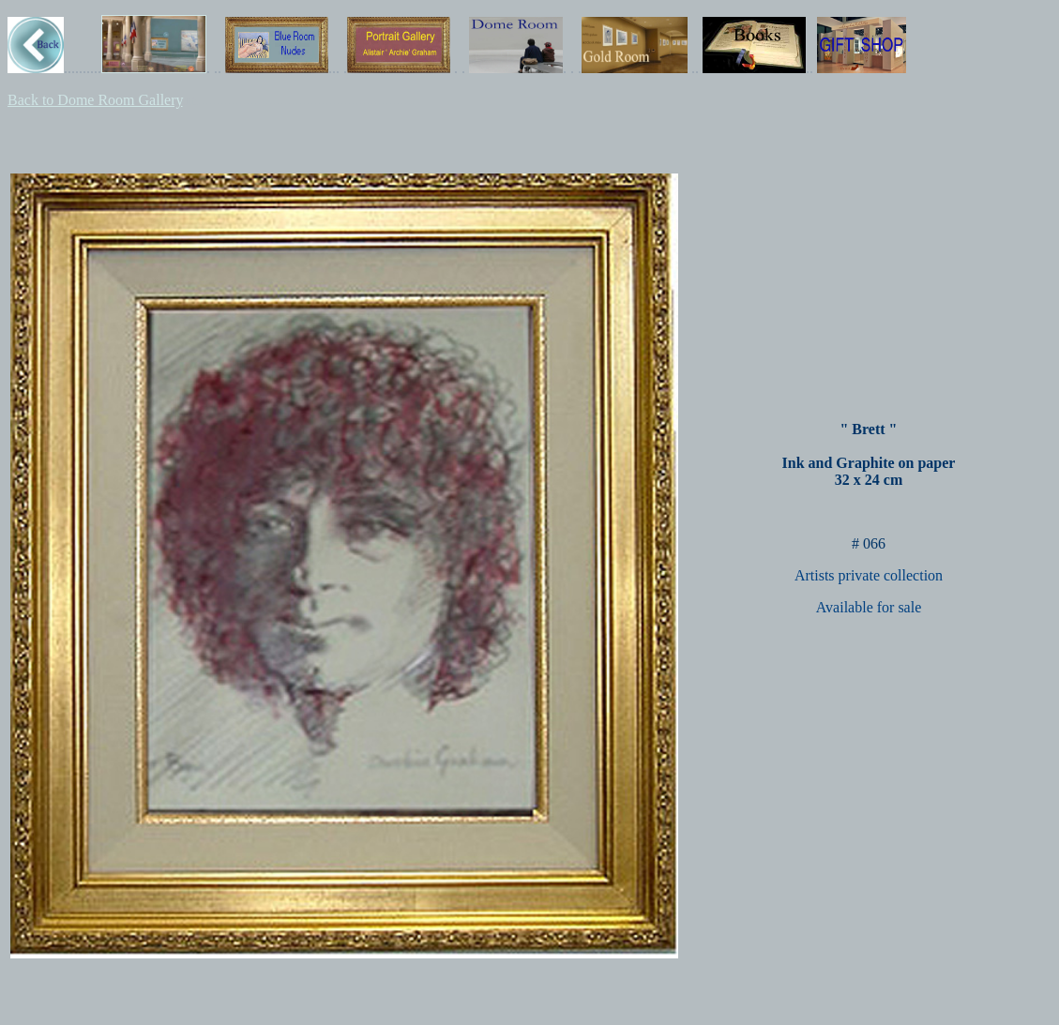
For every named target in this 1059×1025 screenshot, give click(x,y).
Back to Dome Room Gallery (95, 100)
